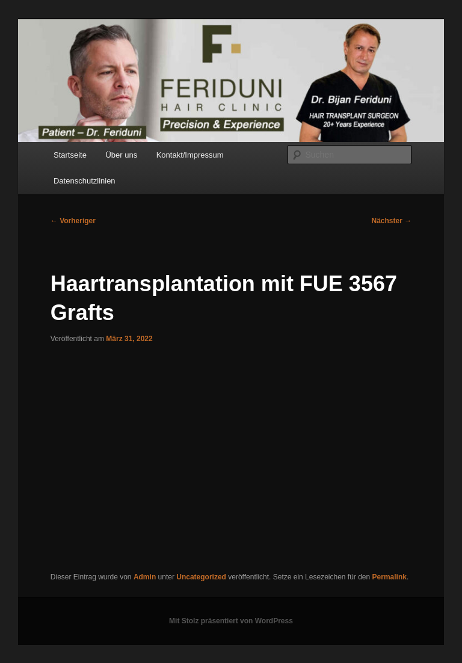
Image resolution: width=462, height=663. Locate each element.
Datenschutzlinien (85, 180)
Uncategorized (201, 577)
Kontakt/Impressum (190, 154)
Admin (145, 577)
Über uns (121, 154)
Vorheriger (73, 221)
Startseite (70, 154)
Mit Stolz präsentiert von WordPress (231, 621)
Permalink (389, 577)
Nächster (392, 221)
